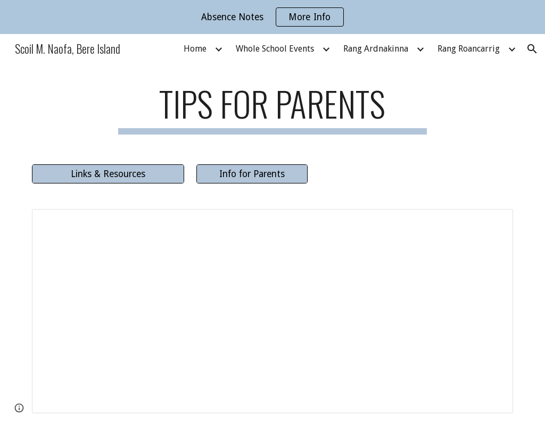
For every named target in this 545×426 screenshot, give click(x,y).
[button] (532, 49)
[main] (272, 109)
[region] (272, 17)
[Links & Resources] (108, 173)
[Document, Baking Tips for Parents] (273, 311)
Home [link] (195, 49)
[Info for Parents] (252, 173)
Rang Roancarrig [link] (468, 49)
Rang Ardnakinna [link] (375, 49)
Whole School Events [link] (275, 49)
